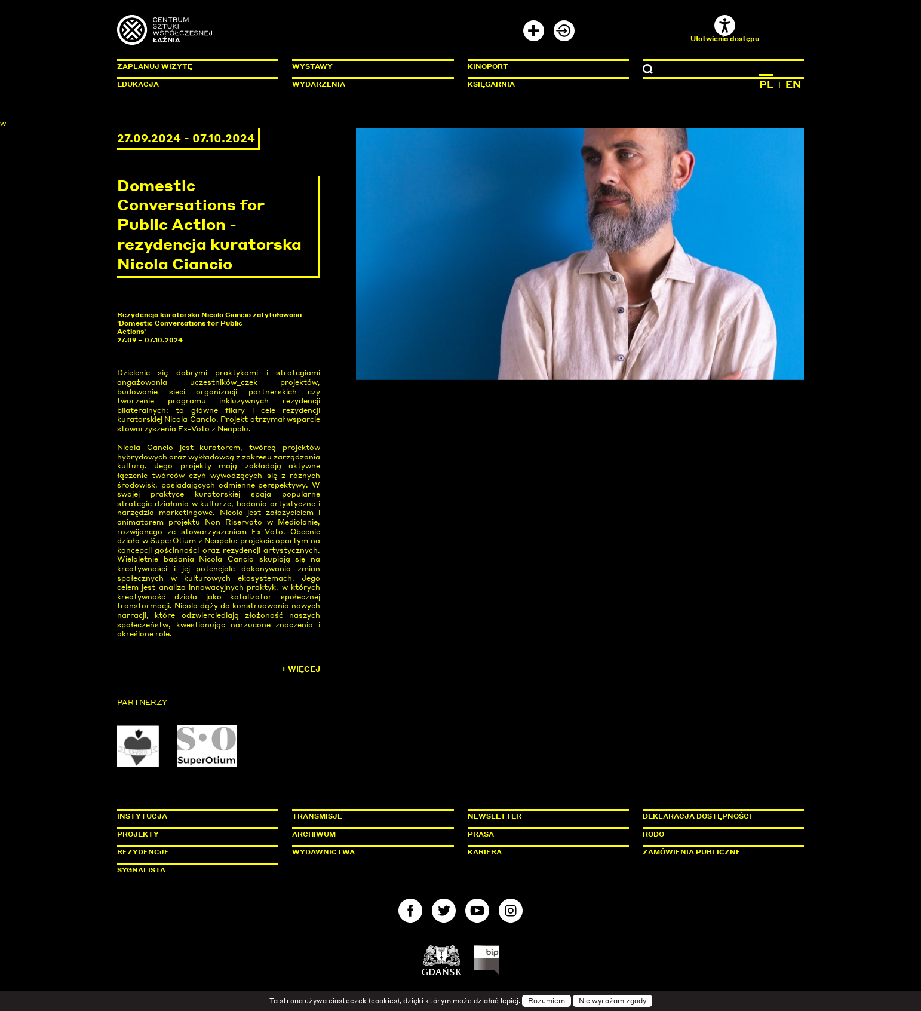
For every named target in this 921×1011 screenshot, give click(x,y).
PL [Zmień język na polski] (766, 84)
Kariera (485, 852)
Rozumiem (546, 1001)
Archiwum (314, 834)
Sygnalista (141, 870)
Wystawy (312, 66)
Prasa (481, 834)
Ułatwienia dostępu (724, 29)
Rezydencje (143, 852)
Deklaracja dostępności (697, 816)
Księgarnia (491, 84)
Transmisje (368, 816)
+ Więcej (300, 668)
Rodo (653, 834)
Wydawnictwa (323, 852)
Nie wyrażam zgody (612, 1001)
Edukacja (138, 84)
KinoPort (488, 66)
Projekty (138, 834)
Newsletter (494, 816)
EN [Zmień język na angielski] (793, 84)
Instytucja (142, 816)
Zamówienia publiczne (718, 852)
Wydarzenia (318, 84)
